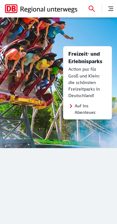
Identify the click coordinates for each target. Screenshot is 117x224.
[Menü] (111, 9)
